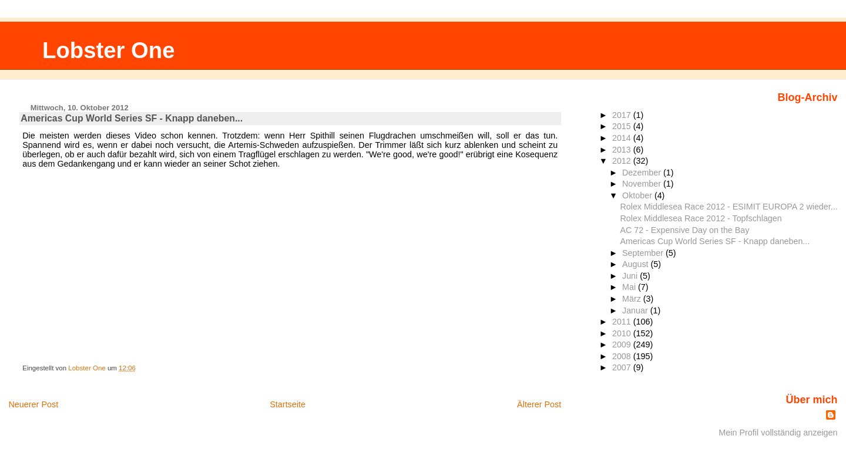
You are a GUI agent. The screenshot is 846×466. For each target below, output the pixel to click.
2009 (622, 344)
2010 (622, 333)
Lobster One (108, 50)
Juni (631, 276)
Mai (630, 287)
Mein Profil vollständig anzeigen (778, 432)
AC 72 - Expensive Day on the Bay (684, 230)
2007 (622, 367)
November (642, 183)
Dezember (642, 172)
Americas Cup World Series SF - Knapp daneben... (715, 241)
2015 (622, 126)
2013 (622, 149)
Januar (636, 310)
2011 (622, 321)
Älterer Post (539, 404)
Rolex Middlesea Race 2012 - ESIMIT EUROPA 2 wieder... (728, 206)
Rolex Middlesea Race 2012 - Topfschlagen (700, 218)
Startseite (288, 404)
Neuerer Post (33, 404)
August (636, 264)
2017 (622, 115)
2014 (622, 138)
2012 (622, 161)
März (632, 298)
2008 (622, 356)
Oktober (638, 195)
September (644, 253)
